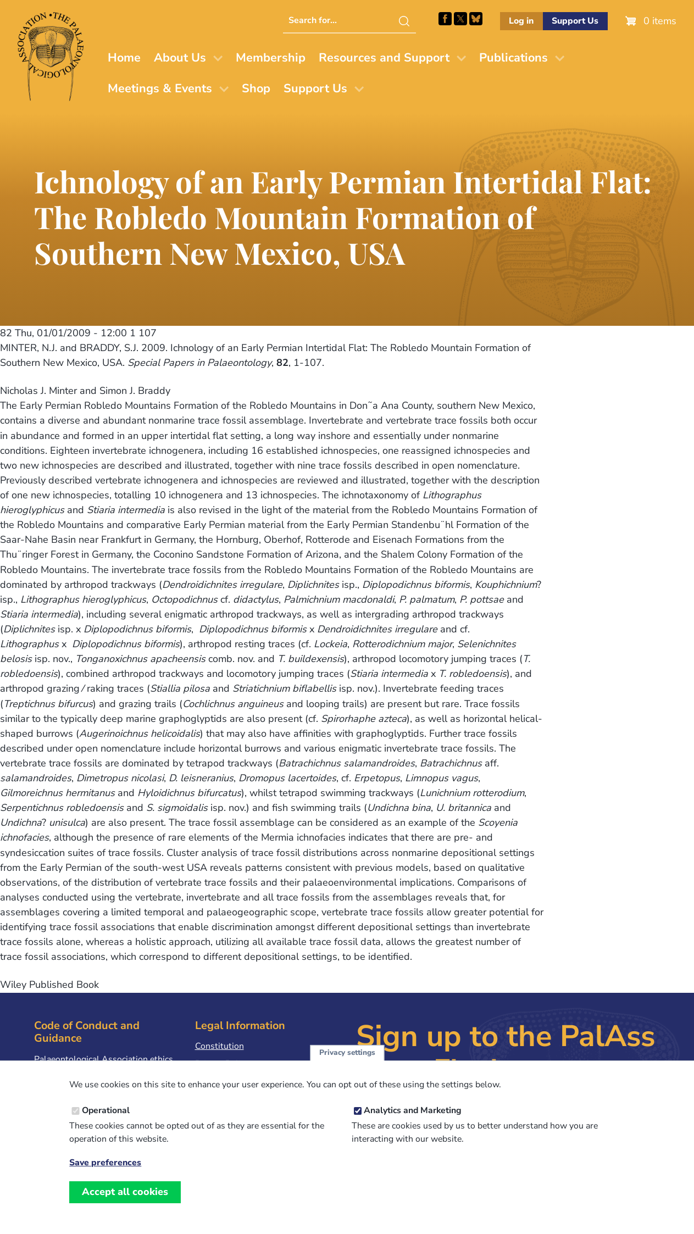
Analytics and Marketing (413, 1124)
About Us (180, 57)
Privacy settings (347, 1065)
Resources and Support (384, 57)
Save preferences (105, 1176)
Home (124, 57)
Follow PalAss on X (460, 18)
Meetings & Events (160, 88)
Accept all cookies (125, 1204)
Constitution (219, 1046)
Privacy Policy (222, 1064)
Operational (106, 1124)
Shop (256, 88)
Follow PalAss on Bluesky (475, 18)
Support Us (575, 21)
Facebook (445, 18)
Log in (521, 21)
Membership (271, 57)
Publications (513, 57)
